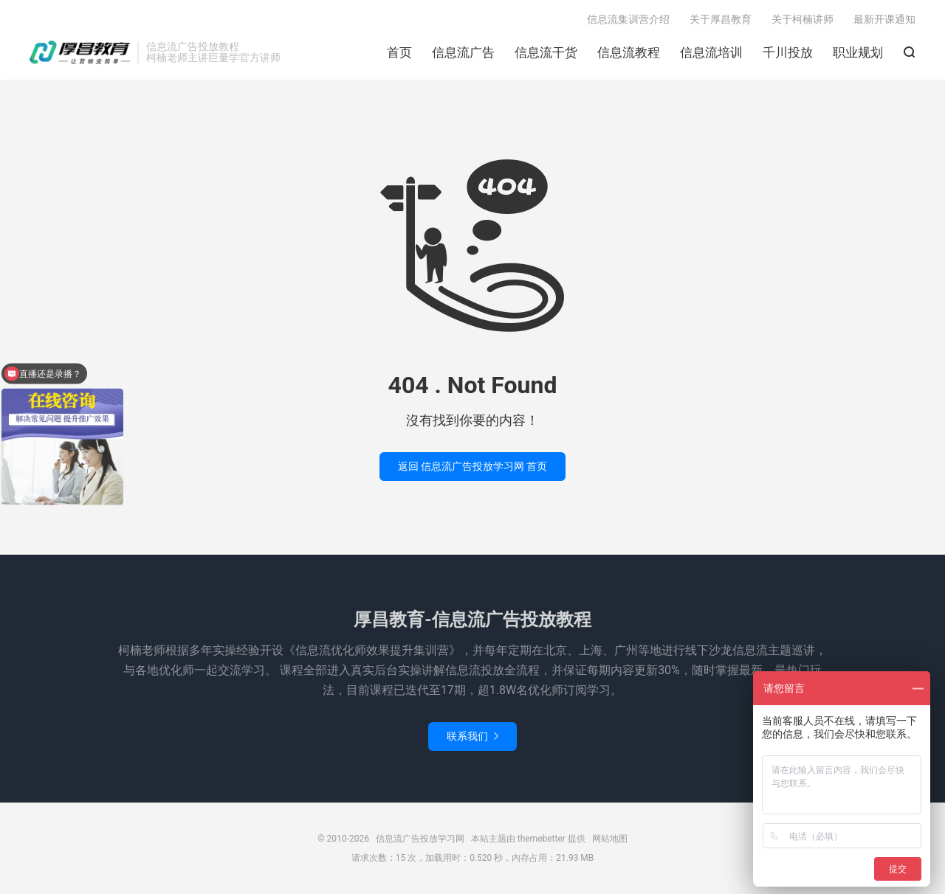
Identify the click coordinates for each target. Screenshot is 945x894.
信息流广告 (463, 52)
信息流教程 (628, 52)
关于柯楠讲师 (803, 19)
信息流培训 (711, 52)
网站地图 (610, 839)
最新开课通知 (884, 19)
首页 (399, 52)
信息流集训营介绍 (628, 19)
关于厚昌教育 (721, 19)
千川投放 (788, 52)
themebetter (542, 839)
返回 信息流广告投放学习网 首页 (473, 466)
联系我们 (472, 736)
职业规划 (858, 52)
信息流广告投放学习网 (80, 52)
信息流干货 (546, 52)
